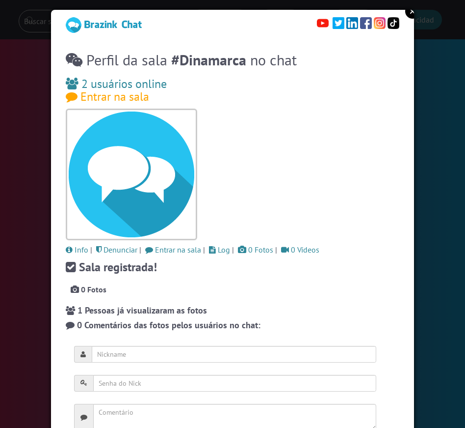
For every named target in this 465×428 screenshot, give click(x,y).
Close (412, 11)
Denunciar (116, 250)
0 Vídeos (300, 250)
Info (77, 250)
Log (219, 250)
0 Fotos (255, 250)
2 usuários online (116, 83)
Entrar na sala (107, 96)
